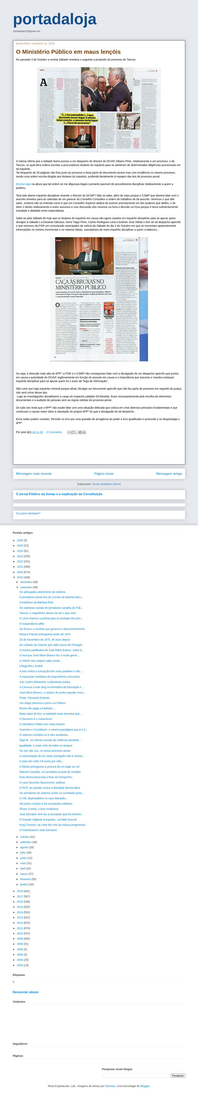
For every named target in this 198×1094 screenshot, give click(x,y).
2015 (20, 906)
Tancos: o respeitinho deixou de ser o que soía (47, 613)
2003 (20, 965)
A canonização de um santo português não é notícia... (51, 756)
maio (23, 863)
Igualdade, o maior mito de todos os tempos (45, 745)
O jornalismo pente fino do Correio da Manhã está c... (51, 597)
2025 (20, 545)
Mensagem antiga (169, 474)
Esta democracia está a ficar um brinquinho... (46, 777)
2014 (20, 912)
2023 (20, 556)
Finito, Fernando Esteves (34, 697)
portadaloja (55, 19)
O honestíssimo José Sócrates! (38, 830)
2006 (20, 949)
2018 (20, 891)
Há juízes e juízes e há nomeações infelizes (45, 803)
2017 (20, 896)
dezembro (26, 582)
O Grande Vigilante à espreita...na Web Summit (48, 819)
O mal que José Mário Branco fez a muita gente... (49, 655)
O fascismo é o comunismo (35, 718)
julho (23, 852)
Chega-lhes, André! (31, 666)
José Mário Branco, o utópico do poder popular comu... (52, 692)
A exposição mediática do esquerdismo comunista (49, 676)
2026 (20, 540)
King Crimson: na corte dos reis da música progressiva (52, 824)
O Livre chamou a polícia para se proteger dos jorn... (51, 618)
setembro (26, 842)
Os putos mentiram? (28, 513)
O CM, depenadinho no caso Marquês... (43, 798)
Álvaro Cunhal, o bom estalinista (38, 808)
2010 (20, 933)
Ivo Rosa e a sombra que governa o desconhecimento (52, 628)
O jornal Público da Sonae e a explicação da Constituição (59, 494)
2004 (20, 959)
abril (23, 868)
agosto (24, 847)
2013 (20, 917)
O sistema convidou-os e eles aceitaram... (44, 734)
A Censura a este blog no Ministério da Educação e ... (51, 687)
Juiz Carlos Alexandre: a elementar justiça (44, 681)
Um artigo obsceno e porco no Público (42, 703)
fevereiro (25, 879)
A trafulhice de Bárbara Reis (36, 602)
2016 (20, 901)
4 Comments (53, 432)
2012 (20, 922)
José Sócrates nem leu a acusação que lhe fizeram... (51, 814)
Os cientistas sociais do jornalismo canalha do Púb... (51, 607)
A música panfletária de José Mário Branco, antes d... (51, 650)
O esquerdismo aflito (31, 623)
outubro (25, 836)
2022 (20, 561)
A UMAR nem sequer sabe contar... (40, 660)
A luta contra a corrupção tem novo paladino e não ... (51, 671)
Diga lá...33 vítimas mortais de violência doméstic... (50, 740)
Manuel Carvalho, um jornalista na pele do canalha (49, 771)
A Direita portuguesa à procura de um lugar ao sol (49, 766)
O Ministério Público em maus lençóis (42, 724)
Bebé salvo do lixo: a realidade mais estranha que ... (50, 713)
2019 (20, 577)
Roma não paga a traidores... (36, 708)
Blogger (145, 1086)
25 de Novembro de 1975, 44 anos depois (44, 639)
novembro (26, 587)
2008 (20, 943)
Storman (110, 1086)
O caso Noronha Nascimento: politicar (42, 782)
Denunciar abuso (26, 992)
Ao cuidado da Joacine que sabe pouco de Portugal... (51, 644)
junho (24, 858)
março (24, 873)
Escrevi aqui (24, 184)
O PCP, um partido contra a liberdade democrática (49, 787)
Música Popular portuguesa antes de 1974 (44, 634)
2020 (20, 572)
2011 (20, 928)
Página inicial (103, 474)
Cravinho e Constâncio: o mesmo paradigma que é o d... (53, 729)
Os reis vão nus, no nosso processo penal (44, 750)
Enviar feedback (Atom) (107, 484)
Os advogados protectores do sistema (42, 591)
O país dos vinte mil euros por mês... (41, 761)
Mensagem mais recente (34, 474)
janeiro (24, 884)
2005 (20, 954)
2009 (20, 938)
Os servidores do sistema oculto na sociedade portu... (51, 793)
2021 (20, 566)
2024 (20, 551)
